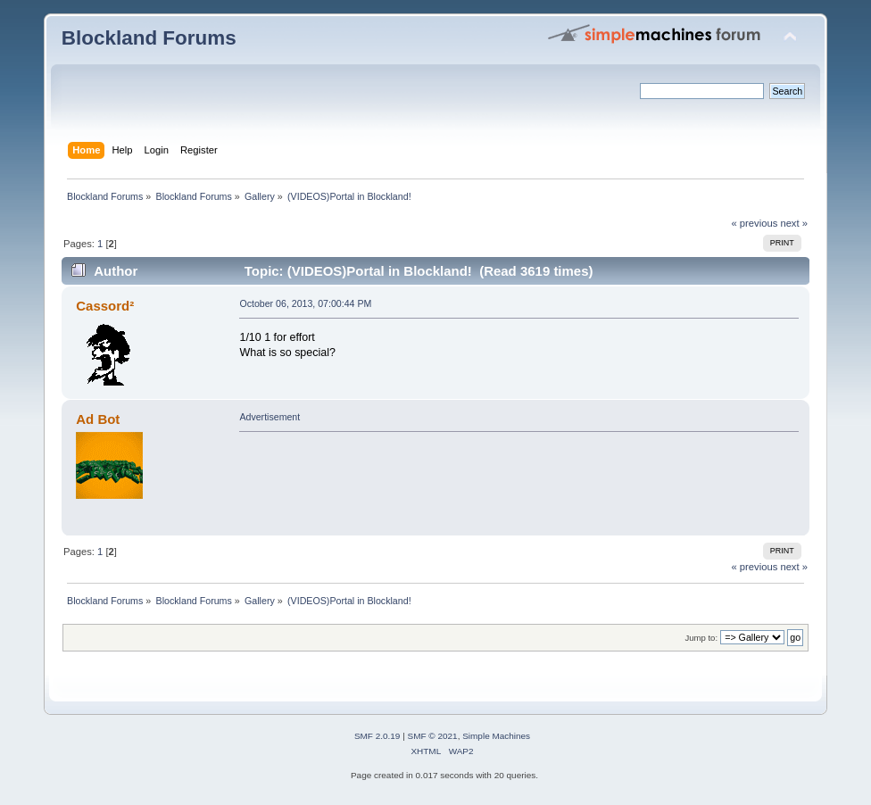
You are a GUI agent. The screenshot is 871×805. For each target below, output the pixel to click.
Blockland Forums (149, 38)
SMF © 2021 (433, 736)
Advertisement (269, 416)
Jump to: (701, 638)
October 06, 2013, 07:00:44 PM (305, 303)
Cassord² (105, 305)
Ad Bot (98, 419)
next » (794, 223)
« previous (755, 223)
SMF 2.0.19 (377, 736)
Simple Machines (496, 736)
